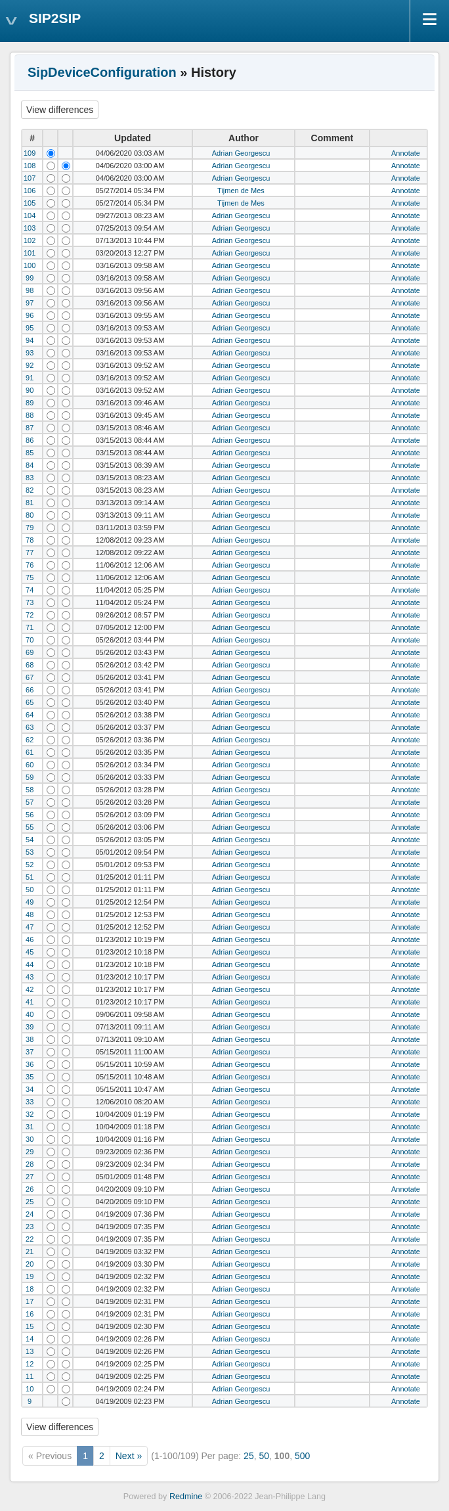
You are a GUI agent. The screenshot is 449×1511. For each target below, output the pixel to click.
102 (29, 240)
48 (29, 914)
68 (29, 665)
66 (29, 690)
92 (29, 365)
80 (29, 515)
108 (29, 165)
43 (29, 977)
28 (29, 1164)
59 (29, 777)
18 (29, 1289)
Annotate (405, 153)
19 (29, 1276)
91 (29, 378)
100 (29, 265)
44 (29, 964)
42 (29, 989)
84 (29, 465)
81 (29, 503)
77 (29, 552)
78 (29, 540)
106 (29, 190)
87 (29, 428)
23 (29, 1226)
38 (29, 1039)
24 (29, 1214)
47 (29, 927)
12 (29, 1364)
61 (29, 752)
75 (29, 577)
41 (29, 1002)
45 (29, 952)
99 (29, 278)
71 (29, 627)
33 (29, 1102)
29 (29, 1152)
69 (29, 652)
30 (29, 1139)
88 (29, 415)
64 (29, 715)
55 (29, 827)
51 (29, 877)
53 (29, 852)
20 (29, 1264)
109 (29, 153)
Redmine (185, 1496)
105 (29, 203)
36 (29, 1064)
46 (29, 939)
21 (29, 1251)
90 (29, 390)
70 (29, 640)
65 (29, 702)
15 (29, 1326)
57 (29, 802)
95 (29, 328)
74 (29, 590)
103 (29, 228)
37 (29, 1052)
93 (29, 353)
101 (29, 253)
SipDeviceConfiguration (102, 72)
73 (29, 602)
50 (29, 889)
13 (29, 1351)
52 (29, 864)
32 (29, 1114)
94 (29, 340)
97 (29, 303)
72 (29, 615)
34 (29, 1089)
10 (29, 1389)
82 (29, 490)
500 (302, 1456)
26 (29, 1189)
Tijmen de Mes (241, 190)
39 (29, 1027)
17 (29, 1301)
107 (29, 178)
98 (29, 290)
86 (29, 440)
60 (29, 765)
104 (29, 215)
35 (29, 1077)
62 (29, 740)
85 (29, 453)
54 (29, 840)
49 (29, 902)
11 (29, 1376)
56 (29, 815)
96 (29, 315)
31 (29, 1127)
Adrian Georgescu (241, 153)
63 (29, 727)
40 (29, 1014)
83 (29, 478)
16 (29, 1314)
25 (29, 1202)
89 (29, 403)
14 (29, 1339)
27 (29, 1177)
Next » (129, 1456)
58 (29, 790)
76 (29, 565)
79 (29, 527)
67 (29, 677)
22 (29, 1239)
